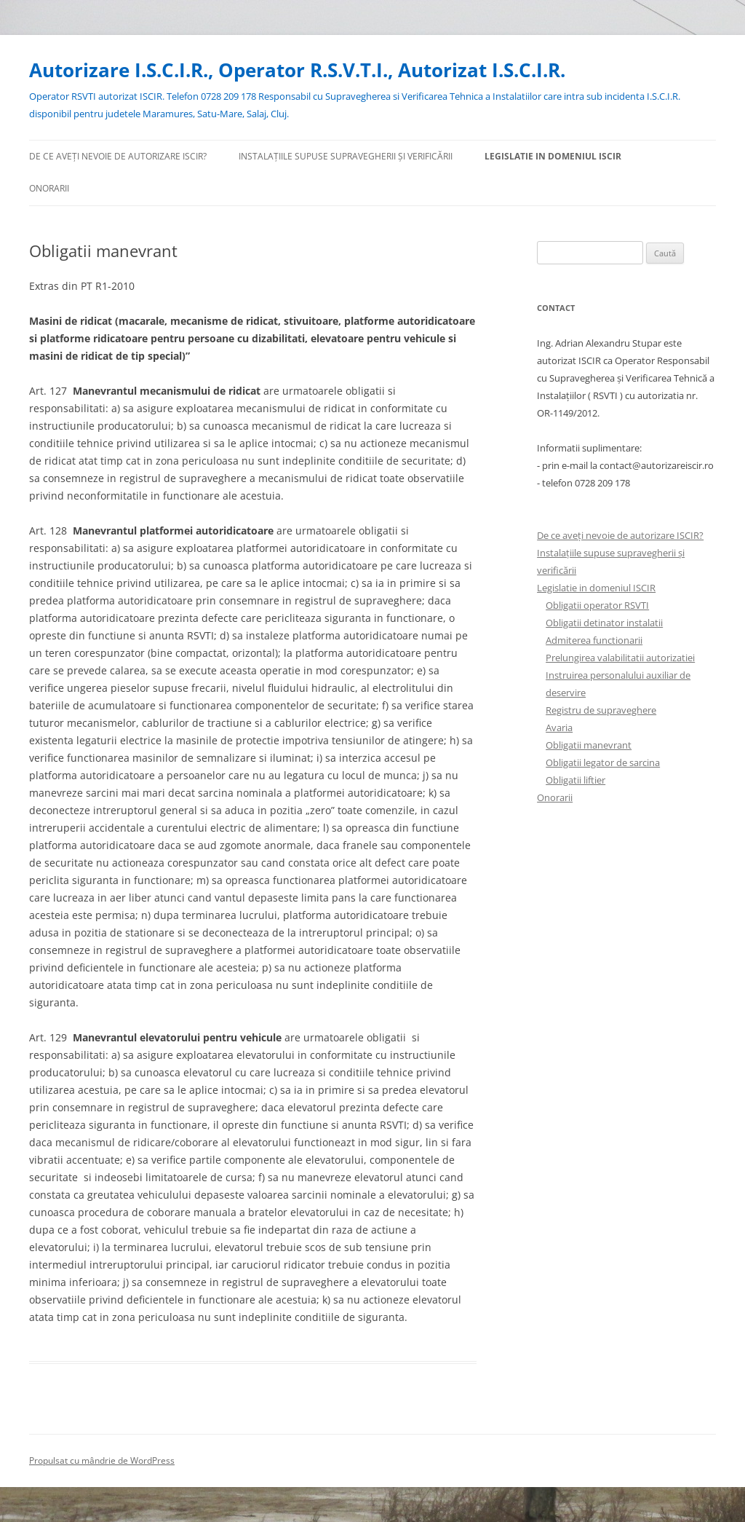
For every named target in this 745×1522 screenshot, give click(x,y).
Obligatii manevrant (589, 745)
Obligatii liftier (575, 779)
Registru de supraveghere (601, 710)
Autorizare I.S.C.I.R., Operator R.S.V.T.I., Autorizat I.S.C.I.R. (297, 70)
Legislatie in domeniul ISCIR (553, 156)
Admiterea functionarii (594, 640)
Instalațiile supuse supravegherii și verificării (346, 156)
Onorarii (49, 188)
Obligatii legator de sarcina (603, 762)
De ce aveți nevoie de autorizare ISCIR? (118, 156)
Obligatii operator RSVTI (597, 605)
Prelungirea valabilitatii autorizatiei (620, 657)
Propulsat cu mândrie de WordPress (102, 1460)
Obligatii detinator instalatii (604, 622)
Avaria (559, 727)
